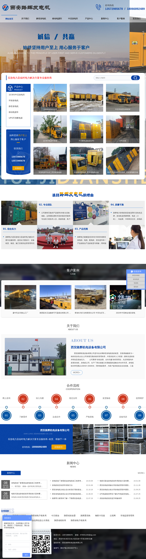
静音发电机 (41, 19)
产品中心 (89, 19)
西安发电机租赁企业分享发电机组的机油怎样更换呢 (68, 494)
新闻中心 (105, 19)
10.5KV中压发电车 (17, 95)
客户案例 (121, 19)
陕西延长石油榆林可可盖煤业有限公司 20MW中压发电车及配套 (55, 313)
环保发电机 (13, 100)
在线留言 (18, 168)
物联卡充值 (100, 516)
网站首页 (9, 19)
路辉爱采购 (85, 516)
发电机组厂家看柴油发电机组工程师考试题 (27, 483)
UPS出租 (122, 141)
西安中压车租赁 (86, 109)
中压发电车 (73, 19)
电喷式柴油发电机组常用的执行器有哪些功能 (27, 494)
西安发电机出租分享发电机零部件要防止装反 (115, 489)
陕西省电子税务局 (38, 516)
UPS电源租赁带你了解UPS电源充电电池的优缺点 (115, 494)
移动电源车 (57, 19)
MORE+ (76, 372)
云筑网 (113, 516)
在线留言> (58, 447)
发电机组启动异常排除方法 (62, 485)
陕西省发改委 (70, 516)
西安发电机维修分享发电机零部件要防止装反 (115, 485)
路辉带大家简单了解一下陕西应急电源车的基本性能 (68, 498)
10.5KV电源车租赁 (50, 141)
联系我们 (137, 19)
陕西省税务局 (60, 520)
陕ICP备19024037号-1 (69, 548)
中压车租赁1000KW (122, 109)
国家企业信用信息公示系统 (37, 520)
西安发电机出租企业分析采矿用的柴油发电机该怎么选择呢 (68, 489)
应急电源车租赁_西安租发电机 (50, 172)
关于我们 (25, 19)
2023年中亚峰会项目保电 (125, 313)
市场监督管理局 (127, 516)
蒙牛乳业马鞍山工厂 (20, 313)
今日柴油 (55, 516)
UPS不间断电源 (16, 118)
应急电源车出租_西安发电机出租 (86, 172)
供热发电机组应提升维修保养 (111, 498)
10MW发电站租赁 (50, 109)
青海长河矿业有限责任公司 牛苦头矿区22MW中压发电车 (90, 313)
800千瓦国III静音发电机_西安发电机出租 (122, 172)
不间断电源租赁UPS (86, 141)
